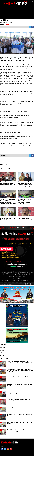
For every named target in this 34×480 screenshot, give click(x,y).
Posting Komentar (4, 164)
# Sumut (2, 355)
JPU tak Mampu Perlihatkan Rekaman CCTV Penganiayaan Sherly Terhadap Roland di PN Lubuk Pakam (8, 202)
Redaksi (3, 453)
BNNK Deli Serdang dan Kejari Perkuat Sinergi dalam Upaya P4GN (7, 218)
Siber (7, 453)
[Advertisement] (17, 9)
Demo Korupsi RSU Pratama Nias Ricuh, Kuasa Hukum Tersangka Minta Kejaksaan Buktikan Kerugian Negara (20, 392)
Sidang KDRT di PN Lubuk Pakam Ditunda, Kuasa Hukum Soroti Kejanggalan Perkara (19, 430)
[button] (32, 0)
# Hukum (2, 347)
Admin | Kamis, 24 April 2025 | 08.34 (6, 22)
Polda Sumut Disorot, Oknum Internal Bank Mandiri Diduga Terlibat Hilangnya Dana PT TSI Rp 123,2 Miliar (20, 377)
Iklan (17, 453)
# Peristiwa (3, 352)
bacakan (3, 24)
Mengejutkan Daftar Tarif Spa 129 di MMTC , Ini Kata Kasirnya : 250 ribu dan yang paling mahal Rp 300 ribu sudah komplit (20, 370)
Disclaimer (12, 453)
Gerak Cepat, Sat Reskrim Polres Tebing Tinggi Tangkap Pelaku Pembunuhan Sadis (18, 400)
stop (7, 24)
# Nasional (2, 350)
